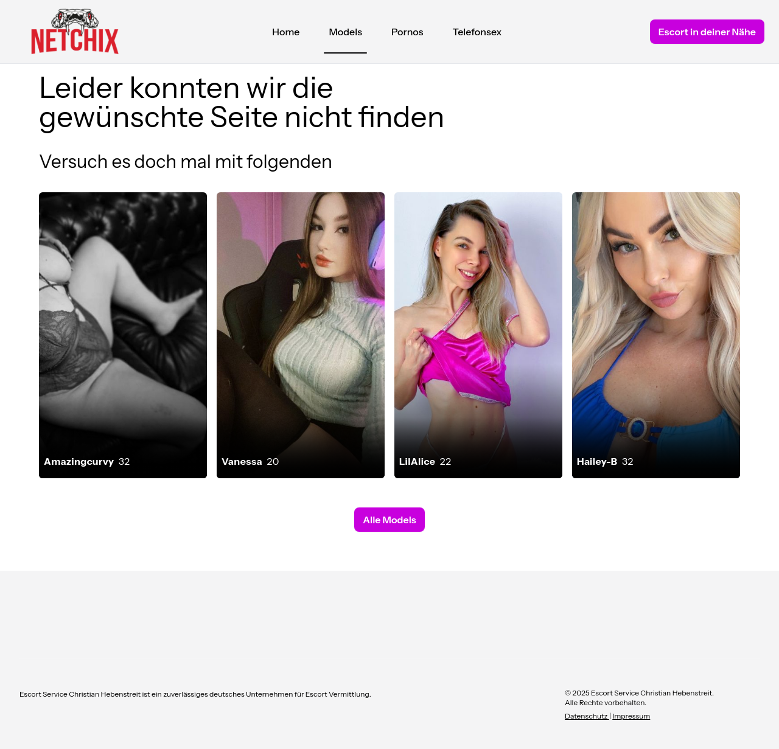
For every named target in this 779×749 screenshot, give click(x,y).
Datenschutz (587, 715)
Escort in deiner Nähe (707, 32)
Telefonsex (477, 32)
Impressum (631, 715)
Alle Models (389, 520)
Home (285, 32)
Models (345, 35)
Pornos (407, 32)
